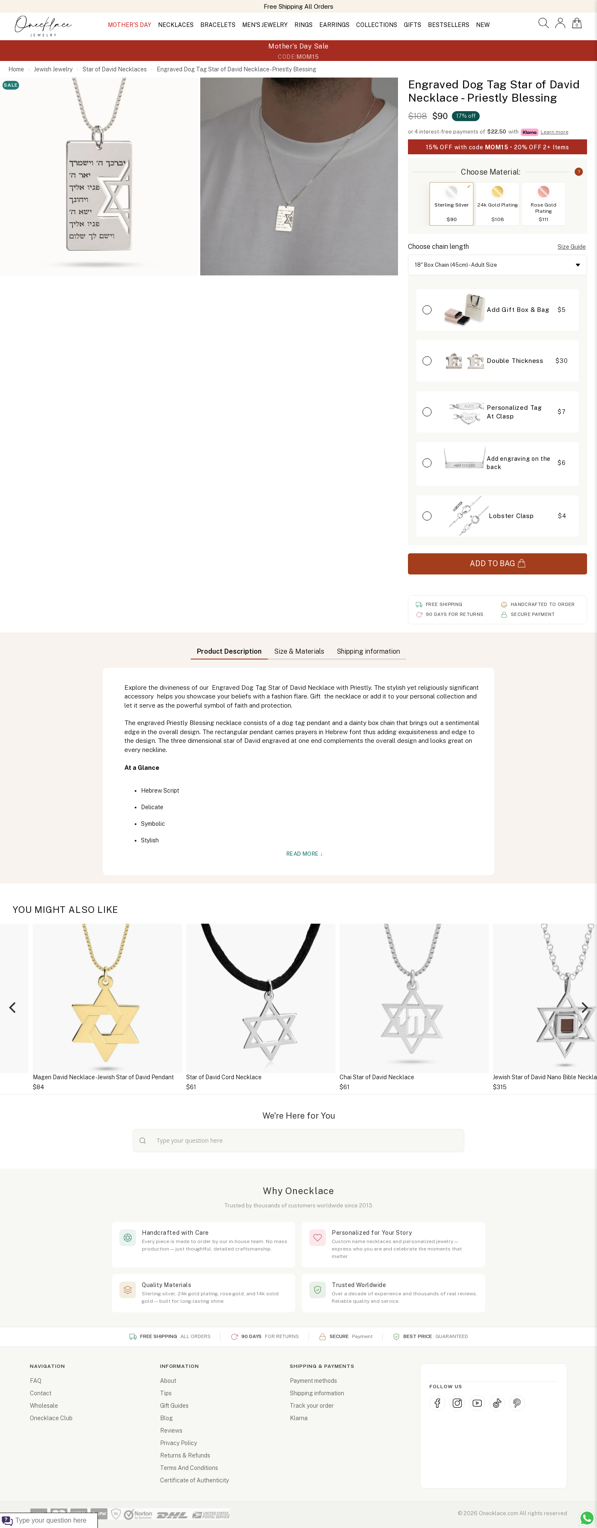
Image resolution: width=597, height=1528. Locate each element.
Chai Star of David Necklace (414, 1077)
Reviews (171, 1430)
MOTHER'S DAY (129, 25)
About (168, 1380)
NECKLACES (176, 25)
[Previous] (13, 1007)
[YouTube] (477, 1403)
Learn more (554, 132)
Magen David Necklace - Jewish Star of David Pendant (140, 1077)
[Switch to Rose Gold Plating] (543, 191)
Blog (166, 1418)
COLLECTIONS (376, 25)
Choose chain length (438, 247)
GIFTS (412, 25)
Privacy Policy (178, 1443)
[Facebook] (437, 1403)
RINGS (303, 25)
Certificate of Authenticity (194, 1480)
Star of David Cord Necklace (261, 1077)
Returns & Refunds (185, 1455)
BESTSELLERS (448, 25)
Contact (40, 1393)
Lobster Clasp (511, 515)
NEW (483, 25)
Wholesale (44, 1405)
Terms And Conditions (189, 1468)
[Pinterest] (517, 1403)
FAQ (35, 1380)
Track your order (312, 1405)
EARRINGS (334, 25)
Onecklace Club (51, 1418)
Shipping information (317, 1393)
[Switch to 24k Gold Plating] (497, 191)
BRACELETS (217, 25)
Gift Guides (174, 1405)
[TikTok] (497, 1403)
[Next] (584, 1007)
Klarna (299, 1418)
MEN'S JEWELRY (265, 25)
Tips (166, 1393)
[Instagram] (457, 1403)
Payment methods (313, 1380)
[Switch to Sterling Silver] (451, 191)
